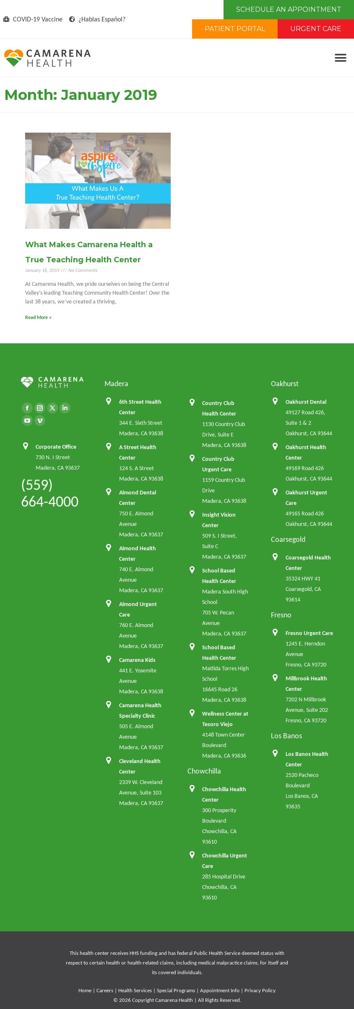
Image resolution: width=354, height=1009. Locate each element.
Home (84, 990)
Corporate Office (56, 446)
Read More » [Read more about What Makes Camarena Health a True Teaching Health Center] (38, 317)
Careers (104, 990)
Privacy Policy (260, 990)
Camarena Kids (137, 660)
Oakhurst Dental (306, 401)
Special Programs (176, 990)
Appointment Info (219, 990)
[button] (340, 58)
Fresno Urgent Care (309, 633)
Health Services (135, 990)
